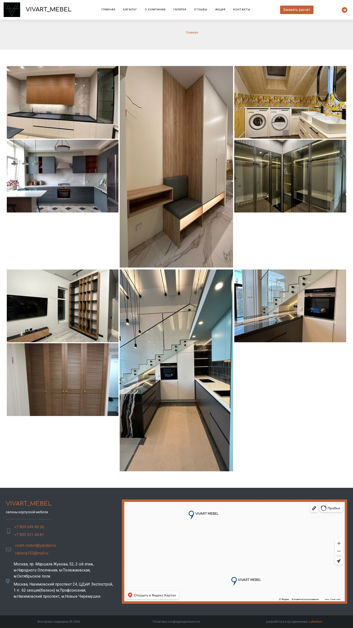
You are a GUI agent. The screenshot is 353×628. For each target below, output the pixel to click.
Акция (220, 9)
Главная (109, 9)
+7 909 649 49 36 (29, 527)
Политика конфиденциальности (176, 621)
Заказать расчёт (296, 10)
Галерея (180, 9)
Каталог (130, 9)
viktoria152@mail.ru (31, 553)
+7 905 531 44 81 (29, 534)
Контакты (241, 9)
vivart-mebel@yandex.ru (35, 545)
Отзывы (200, 9)
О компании (155, 9)
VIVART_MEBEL (37, 9)
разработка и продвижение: (294, 621)
